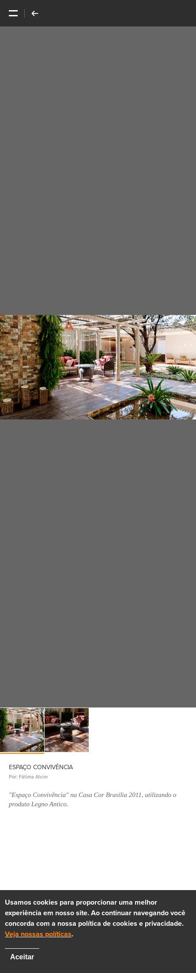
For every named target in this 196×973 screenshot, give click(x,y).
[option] (98, 366)
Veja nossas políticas (38, 934)
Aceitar (22, 957)
